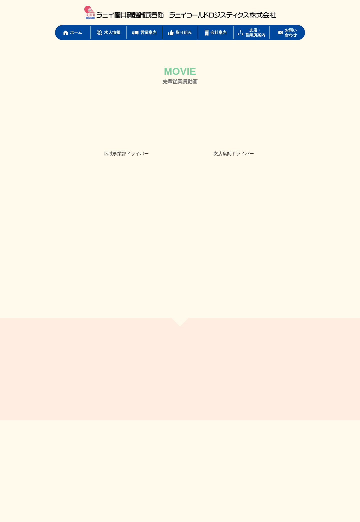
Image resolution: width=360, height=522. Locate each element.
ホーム (73, 32)
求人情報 (108, 32)
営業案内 (144, 32)
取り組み (180, 32)
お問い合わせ (287, 32)
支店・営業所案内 (251, 32)
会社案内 (215, 33)
